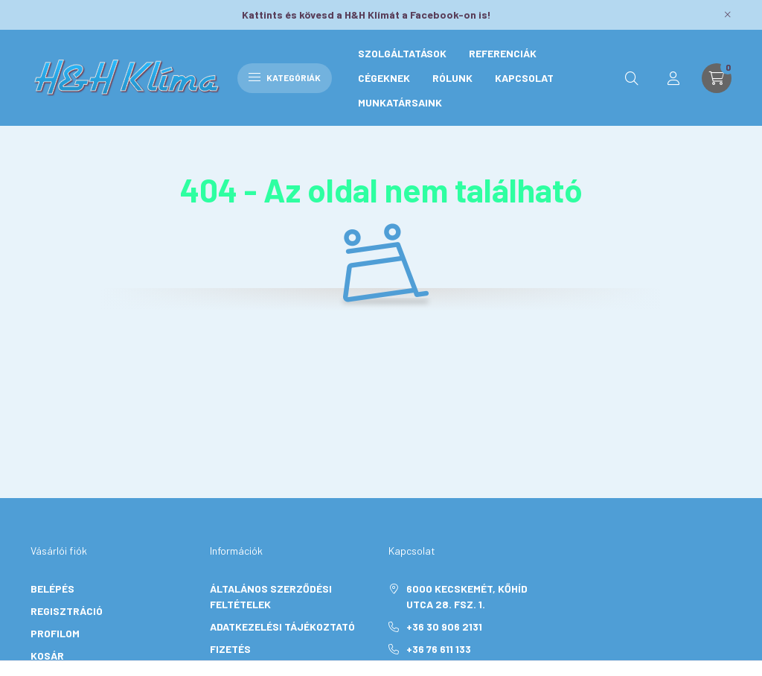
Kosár (47, 655)
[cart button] (716, 78)
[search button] (632, 78)
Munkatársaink (400, 102)
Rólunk (452, 77)
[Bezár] (728, 15)
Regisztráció (67, 611)
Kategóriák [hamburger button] (285, 77)
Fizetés (230, 648)
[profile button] (673, 78)
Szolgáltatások (402, 53)
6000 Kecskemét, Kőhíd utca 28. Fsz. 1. (467, 596)
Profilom (55, 633)
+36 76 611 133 (438, 648)
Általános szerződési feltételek (271, 596)
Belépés (52, 588)
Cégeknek (384, 77)
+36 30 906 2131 (444, 626)
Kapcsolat (524, 77)
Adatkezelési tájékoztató (282, 626)
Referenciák (503, 53)
